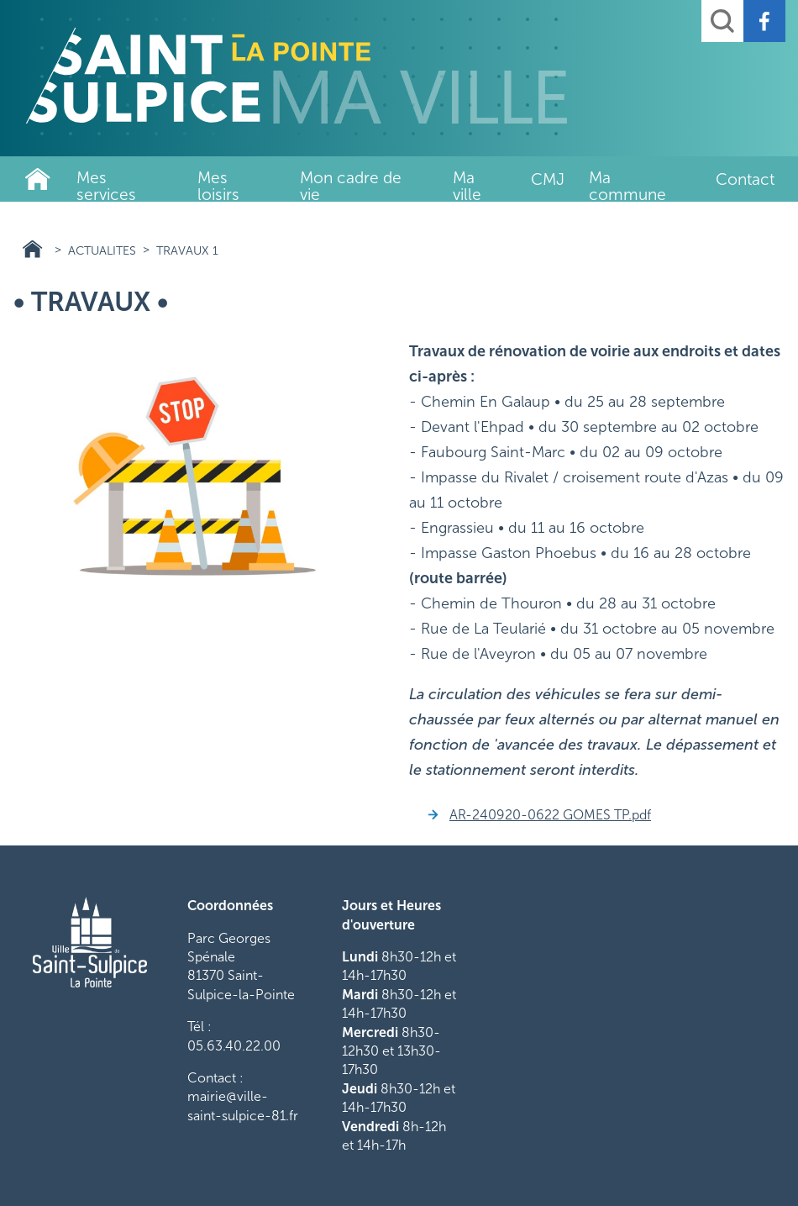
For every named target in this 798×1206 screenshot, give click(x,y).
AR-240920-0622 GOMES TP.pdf (550, 815)
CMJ (547, 179)
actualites (102, 250)
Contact (745, 179)
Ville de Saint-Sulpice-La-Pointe (38, 179)
